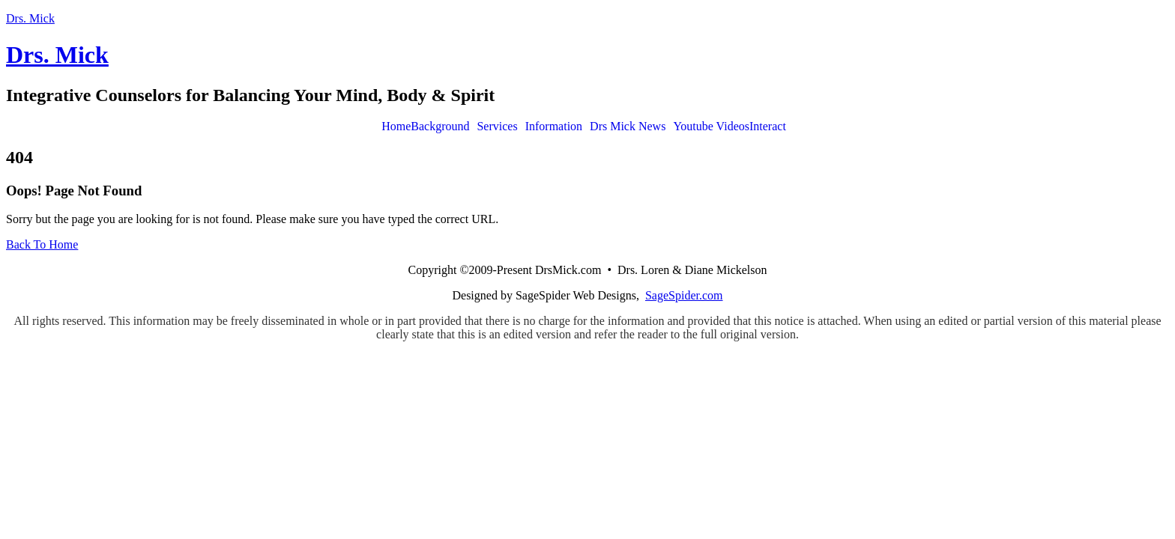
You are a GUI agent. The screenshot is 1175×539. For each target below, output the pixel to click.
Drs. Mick (30, 18)
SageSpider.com (684, 295)
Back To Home (42, 244)
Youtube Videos (711, 127)
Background (440, 127)
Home (396, 127)
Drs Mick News (627, 127)
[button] (444, 127)
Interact (767, 127)
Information (553, 127)
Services (497, 127)
